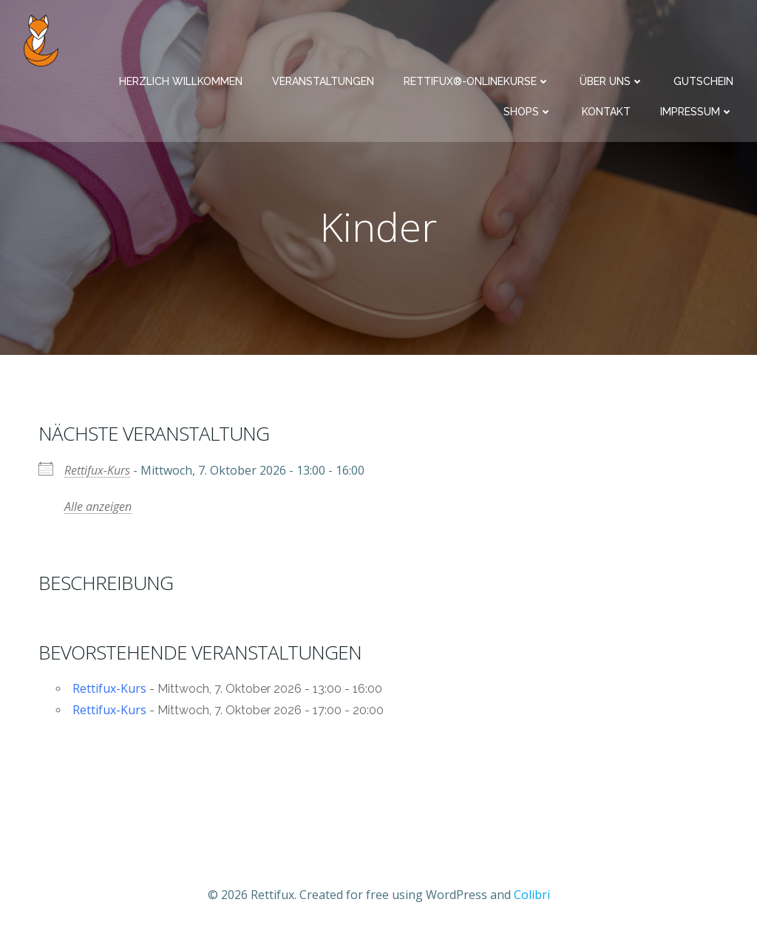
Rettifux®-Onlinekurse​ (477, 81)
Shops (527, 112)
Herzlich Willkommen (180, 81)
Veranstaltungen (323, 81)
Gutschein (703, 81)
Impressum (696, 112)
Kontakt (606, 112)
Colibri (532, 895)
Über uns (612, 81)
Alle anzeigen (98, 506)
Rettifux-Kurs (97, 470)
